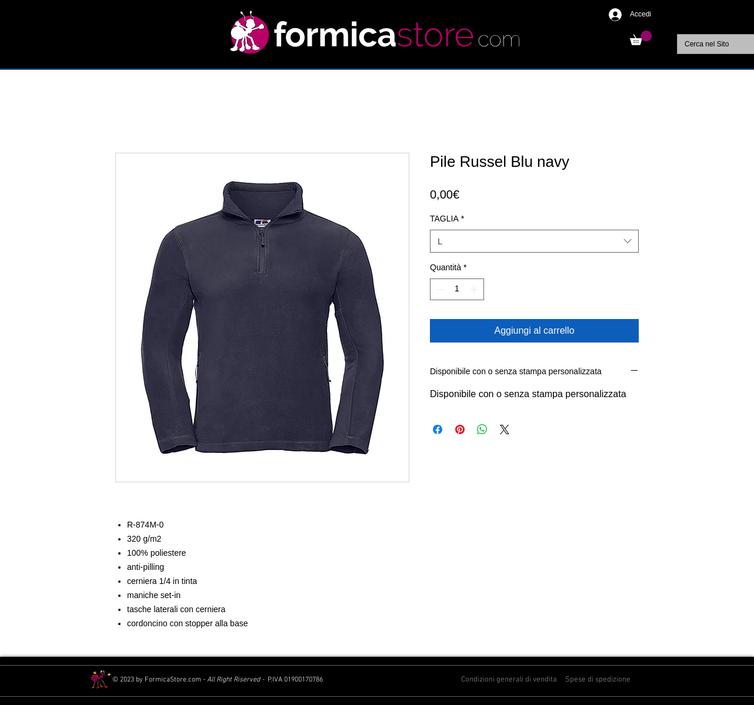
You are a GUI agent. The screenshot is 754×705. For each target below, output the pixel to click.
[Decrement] (439, 289)
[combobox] (534, 241)
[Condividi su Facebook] (438, 429)
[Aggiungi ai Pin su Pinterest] (460, 429)
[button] (641, 38)
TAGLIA (447, 218)
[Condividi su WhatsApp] (482, 429)
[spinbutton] (457, 289)
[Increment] (475, 289)
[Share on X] (505, 429)
